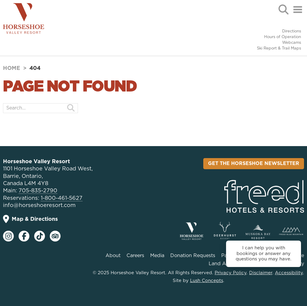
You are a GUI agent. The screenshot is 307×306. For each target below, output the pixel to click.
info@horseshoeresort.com (39, 205)
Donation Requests (192, 255)
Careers (135, 255)
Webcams (291, 43)
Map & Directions (30, 219)
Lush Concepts (206, 280)
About (113, 255)
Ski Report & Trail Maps (279, 48)
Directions (291, 31)
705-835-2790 (38, 191)
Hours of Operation (282, 37)
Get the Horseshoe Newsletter (253, 163)
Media (157, 255)
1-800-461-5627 (61, 198)
